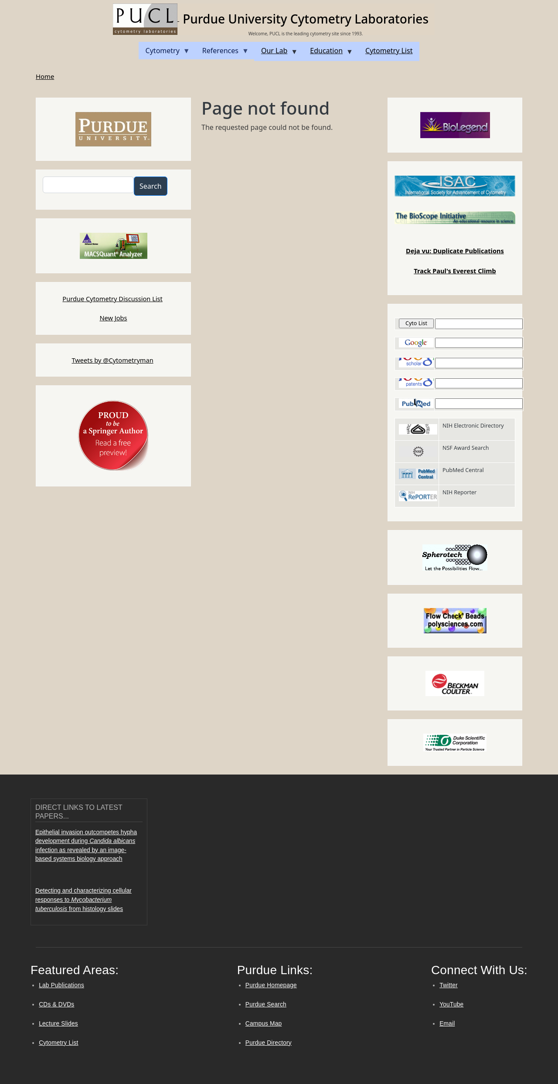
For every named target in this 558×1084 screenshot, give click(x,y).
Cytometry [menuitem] (164, 52)
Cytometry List (58, 1043)
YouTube (451, 1004)
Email (447, 1023)
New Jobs (113, 317)
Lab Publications (61, 985)
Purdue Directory (268, 1043)
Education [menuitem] (328, 53)
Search (151, 186)
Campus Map (263, 1023)
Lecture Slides (58, 1023)
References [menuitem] (222, 52)
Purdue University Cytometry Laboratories (306, 18)
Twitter (448, 985)
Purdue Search (265, 1004)
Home (45, 76)
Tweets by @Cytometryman (112, 360)
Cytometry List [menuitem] (388, 50)
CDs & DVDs (56, 1004)
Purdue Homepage (271, 985)
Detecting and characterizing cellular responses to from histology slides (83, 899)
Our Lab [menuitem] (276, 53)
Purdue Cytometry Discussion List (112, 298)
